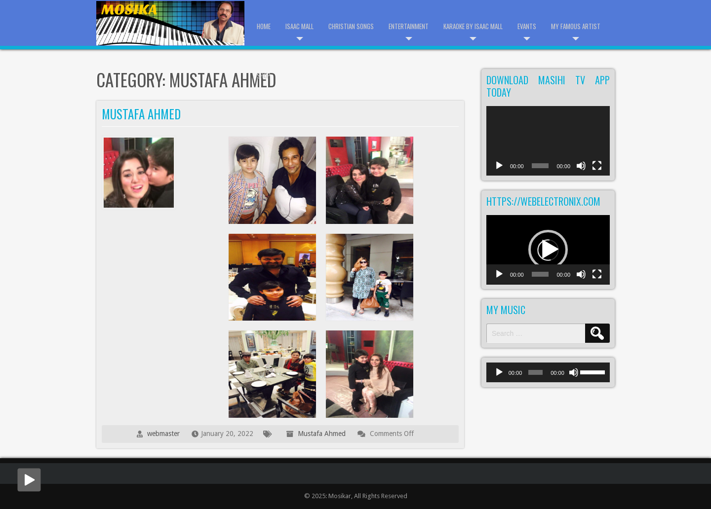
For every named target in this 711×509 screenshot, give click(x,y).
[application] (548, 141)
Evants (526, 26)
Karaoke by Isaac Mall (473, 26)
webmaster (163, 433)
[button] (548, 249)
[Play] (499, 171)
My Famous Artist (575, 26)
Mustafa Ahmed (141, 114)
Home (264, 26)
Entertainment (409, 26)
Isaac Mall (299, 26)
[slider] (535, 372)
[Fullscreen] (597, 171)
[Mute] (581, 171)
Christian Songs (351, 26)
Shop (264, 75)
